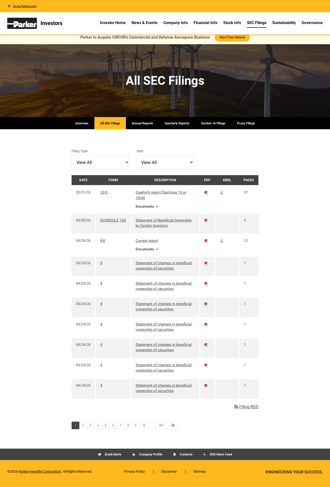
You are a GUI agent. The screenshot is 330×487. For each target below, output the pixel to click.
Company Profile (150, 458)
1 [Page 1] (76, 430)
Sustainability (284, 22)
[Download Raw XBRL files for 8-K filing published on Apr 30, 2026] (221, 244)
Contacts (185, 458)
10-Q (103, 196)
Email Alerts (113, 458)
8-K (102, 244)
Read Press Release (232, 41)
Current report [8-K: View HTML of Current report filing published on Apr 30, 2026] (147, 244)
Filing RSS (245, 410)
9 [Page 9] (137, 430)
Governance (312, 22)
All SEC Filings (110, 127)
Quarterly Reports (177, 127)
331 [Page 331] (162, 430)
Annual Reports (142, 127)
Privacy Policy (134, 475)
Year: (140, 155)
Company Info (175, 22)
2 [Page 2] (84, 430)
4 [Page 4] (99, 430)
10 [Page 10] (145, 430)
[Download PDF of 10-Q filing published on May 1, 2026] (206, 196)
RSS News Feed (220, 458)
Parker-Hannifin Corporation (39, 475)
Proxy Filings (246, 127)
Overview (82, 127)
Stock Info (232, 22)
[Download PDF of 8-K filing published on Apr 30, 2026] (206, 244)
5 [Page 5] (107, 430)
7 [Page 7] (122, 430)
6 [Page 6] (114, 430)
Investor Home (113, 22)
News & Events (144, 22)
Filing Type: (80, 155)
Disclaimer (169, 475)
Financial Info (205, 22)
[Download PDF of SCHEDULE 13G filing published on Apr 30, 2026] (206, 224)
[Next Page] (172, 429)
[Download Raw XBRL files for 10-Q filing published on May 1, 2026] (221, 196)
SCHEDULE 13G (113, 224)
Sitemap (199, 475)
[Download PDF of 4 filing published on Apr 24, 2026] (206, 267)
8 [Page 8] (129, 430)
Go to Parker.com (24, 6)
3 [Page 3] (92, 430)
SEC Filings (256, 22)
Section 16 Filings (213, 127)
